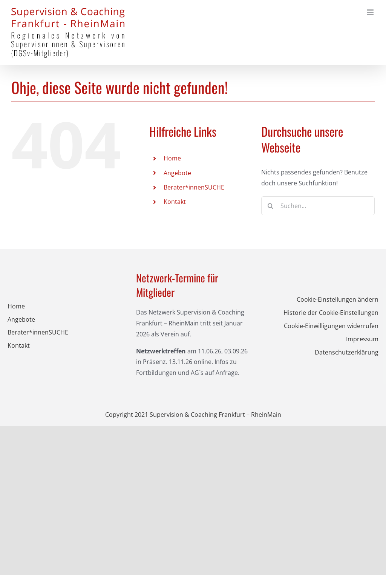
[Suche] (270, 205)
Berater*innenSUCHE (194, 187)
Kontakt (175, 201)
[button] (321, 299)
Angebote (177, 173)
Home (172, 158)
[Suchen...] (318, 205)
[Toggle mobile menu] (371, 12)
